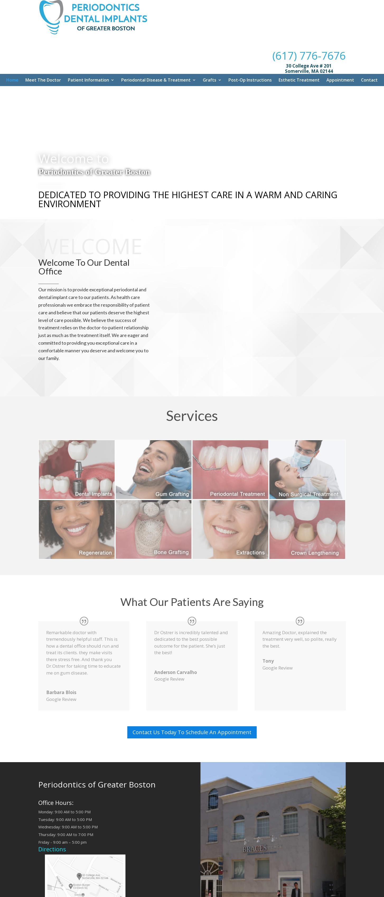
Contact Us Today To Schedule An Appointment (192, 703)
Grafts (209, 51)
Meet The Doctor (43, 51)
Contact (369, 51)
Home (12, 51)
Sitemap (166, 891)
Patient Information (88, 51)
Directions (52, 820)
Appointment (340, 51)
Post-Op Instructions (250, 51)
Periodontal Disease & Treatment (156, 51)
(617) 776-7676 (309, 16)
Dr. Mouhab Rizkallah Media (201, 891)
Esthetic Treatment (299, 51)
